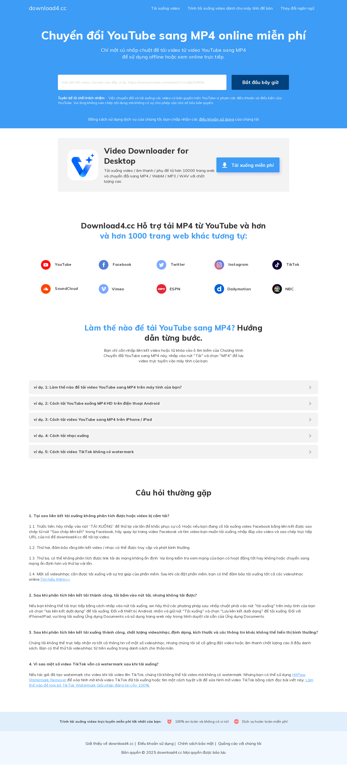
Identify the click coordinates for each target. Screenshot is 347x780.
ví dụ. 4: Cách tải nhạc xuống (61, 450)
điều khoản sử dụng (216, 119)
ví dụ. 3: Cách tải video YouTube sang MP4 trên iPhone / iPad (93, 434)
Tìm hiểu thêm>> (55, 594)
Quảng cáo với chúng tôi (239, 758)
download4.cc (48, 8)
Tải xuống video (165, 8)
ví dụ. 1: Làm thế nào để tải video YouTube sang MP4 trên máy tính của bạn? (108, 402)
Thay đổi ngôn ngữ (297, 8)
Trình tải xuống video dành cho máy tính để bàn (230, 8)
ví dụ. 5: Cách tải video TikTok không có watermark (84, 467)
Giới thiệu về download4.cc (109, 758)
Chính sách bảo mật (196, 758)
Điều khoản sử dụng (155, 758)
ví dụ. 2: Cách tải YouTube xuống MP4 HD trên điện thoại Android (97, 418)
